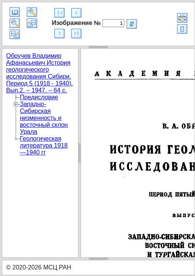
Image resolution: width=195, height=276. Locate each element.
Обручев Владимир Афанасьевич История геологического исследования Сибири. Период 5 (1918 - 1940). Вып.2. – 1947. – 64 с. (39, 73)
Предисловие (39, 97)
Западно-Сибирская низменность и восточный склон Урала (44, 118)
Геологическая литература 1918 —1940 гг (44, 145)
